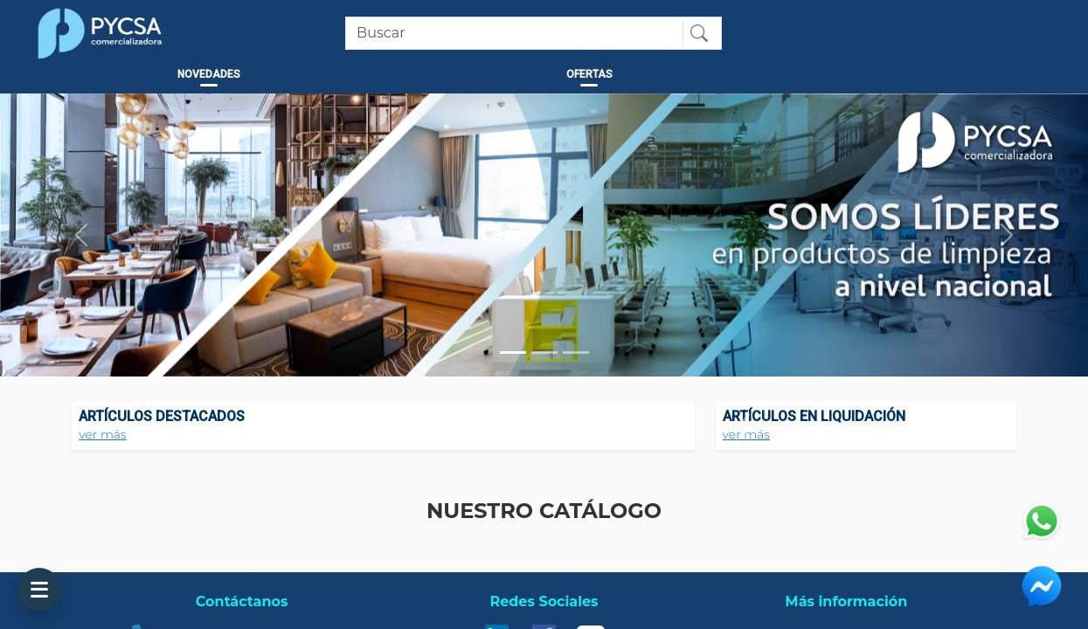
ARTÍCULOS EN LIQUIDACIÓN (814, 416)
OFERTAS (589, 74)
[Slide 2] (544, 352)
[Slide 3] (576, 352)
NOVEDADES (208, 74)
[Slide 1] (513, 352)
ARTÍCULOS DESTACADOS (162, 416)
